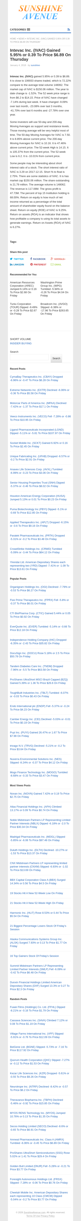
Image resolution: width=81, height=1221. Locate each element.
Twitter (17, 258)
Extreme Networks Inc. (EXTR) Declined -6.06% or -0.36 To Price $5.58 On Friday (39, 391)
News (22, 39)
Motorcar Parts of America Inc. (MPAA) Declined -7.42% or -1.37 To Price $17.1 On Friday (38, 405)
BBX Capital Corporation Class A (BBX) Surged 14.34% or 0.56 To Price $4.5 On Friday (37, 881)
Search (14, 351)
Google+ (58, 258)
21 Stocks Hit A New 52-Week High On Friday (36, 903)
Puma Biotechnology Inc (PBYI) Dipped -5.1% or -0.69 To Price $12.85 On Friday (38, 511)
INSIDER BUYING (21, 343)
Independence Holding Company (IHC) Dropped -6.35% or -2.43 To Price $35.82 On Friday (38, 641)
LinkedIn (17, 264)
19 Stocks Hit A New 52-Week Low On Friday (36, 893)
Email (56, 264)
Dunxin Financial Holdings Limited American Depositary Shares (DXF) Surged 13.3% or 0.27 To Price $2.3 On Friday (39, 986)
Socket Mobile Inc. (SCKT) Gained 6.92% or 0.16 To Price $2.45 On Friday (39, 444)
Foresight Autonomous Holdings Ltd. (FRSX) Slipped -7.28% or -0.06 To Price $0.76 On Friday (39, 1181)
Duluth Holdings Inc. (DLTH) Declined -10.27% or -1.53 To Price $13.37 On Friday (39, 851)
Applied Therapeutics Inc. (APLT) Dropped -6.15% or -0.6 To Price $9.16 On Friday (39, 524)
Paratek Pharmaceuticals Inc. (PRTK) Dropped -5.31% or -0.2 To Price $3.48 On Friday (37, 537)
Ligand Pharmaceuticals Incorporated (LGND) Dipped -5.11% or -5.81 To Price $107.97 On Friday (40, 431)
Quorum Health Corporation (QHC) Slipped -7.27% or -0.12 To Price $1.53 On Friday (40, 1061)
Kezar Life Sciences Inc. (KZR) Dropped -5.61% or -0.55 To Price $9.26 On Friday (39, 1075)
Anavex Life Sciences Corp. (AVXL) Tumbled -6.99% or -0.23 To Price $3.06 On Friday (36, 471)
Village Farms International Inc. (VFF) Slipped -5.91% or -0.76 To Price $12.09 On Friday (36, 1035)
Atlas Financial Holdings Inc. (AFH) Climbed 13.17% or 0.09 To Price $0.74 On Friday (35, 808)
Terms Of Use (33, 1216)
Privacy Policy (48, 1216)
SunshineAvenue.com (35, 1212)
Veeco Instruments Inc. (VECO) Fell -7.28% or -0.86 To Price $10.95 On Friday (40, 418)
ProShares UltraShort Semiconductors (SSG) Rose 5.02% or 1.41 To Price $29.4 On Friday (40, 1154)
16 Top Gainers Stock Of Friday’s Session (34, 955)
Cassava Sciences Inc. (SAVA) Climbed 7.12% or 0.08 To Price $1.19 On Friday (39, 1022)
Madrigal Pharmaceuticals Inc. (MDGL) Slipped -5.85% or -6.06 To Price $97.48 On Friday (37, 838)
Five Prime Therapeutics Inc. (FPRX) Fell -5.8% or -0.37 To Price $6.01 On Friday (39, 601)
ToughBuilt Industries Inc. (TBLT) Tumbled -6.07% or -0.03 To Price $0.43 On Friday (39, 694)
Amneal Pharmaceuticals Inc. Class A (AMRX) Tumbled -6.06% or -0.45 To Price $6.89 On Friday (39, 1141)
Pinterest (38, 264)
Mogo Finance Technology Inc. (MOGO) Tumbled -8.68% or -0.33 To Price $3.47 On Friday (39, 774)
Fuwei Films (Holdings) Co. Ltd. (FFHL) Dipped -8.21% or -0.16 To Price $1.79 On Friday (37, 1009)
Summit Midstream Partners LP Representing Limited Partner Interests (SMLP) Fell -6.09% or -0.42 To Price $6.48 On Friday (38, 969)
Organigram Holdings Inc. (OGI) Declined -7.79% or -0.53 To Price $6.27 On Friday (40, 588)
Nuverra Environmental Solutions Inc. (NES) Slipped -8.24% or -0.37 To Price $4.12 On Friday (39, 761)
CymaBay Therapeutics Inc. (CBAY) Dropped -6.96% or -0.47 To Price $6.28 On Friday (36, 378)
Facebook (38, 258)
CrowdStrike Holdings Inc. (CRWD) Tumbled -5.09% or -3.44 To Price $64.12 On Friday (36, 550)
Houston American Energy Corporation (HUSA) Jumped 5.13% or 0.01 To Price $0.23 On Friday (38, 497)
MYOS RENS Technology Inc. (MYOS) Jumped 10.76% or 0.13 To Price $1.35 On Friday (37, 1114)
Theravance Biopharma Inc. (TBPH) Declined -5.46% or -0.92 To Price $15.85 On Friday (36, 1101)
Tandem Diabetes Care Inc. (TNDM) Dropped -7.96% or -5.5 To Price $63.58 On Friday (36, 668)
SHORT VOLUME (20, 339)
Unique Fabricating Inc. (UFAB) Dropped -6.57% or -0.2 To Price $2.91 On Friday (40, 458)
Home (13, 39)
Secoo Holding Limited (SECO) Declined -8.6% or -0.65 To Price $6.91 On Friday (39, 1128)
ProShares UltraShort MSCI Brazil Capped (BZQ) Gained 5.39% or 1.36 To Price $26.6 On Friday (39, 681)
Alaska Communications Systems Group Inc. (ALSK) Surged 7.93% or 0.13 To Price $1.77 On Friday (38, 943)
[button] (20, 29)
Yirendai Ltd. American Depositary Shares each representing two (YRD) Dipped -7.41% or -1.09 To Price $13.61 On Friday (39, 566)
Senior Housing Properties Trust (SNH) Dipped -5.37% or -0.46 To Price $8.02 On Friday (37, 484)
